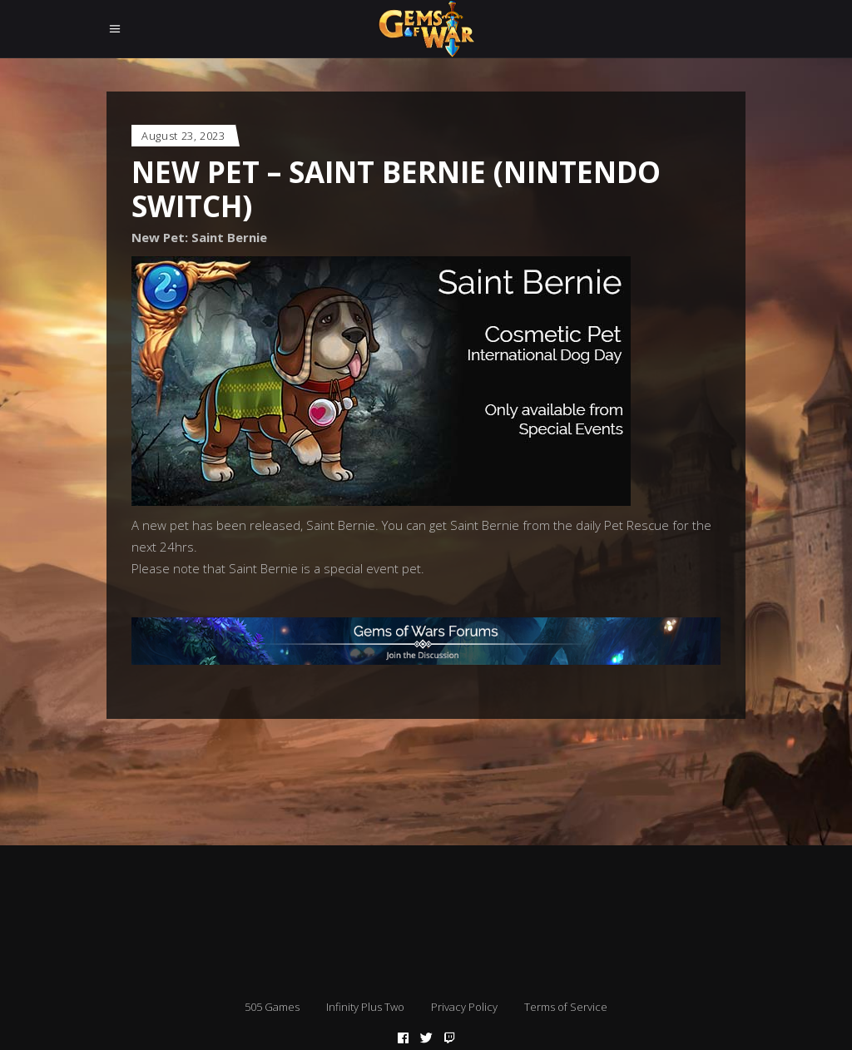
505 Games (272, 1006)
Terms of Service (565, 1006)
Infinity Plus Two (365, 1006)
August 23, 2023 (183, 135)
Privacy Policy (464, 1006)
